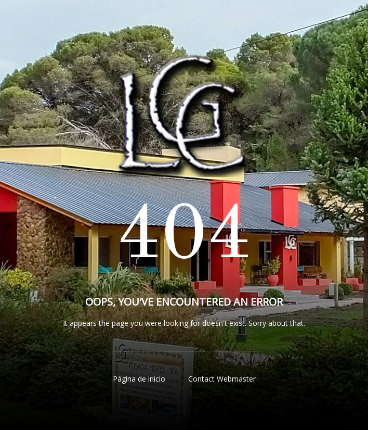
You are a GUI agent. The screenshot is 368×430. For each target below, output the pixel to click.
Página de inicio (139, 379)
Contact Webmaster (222, 379)
